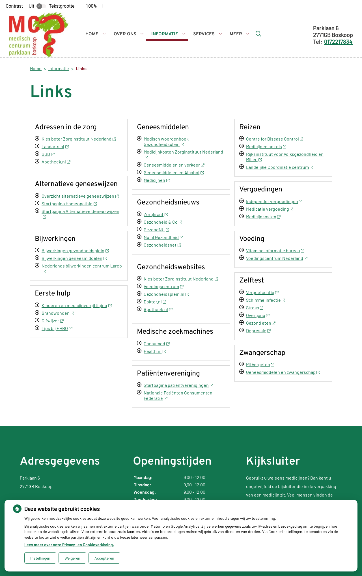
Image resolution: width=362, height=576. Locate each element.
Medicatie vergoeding (269, 209)
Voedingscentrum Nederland (276, 258)
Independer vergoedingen (274, 201)
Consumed (156, 343)
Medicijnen (156, 180)
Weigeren (72, 558)
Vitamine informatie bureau (275, 250)
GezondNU (156, 229)
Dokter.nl (155, 301)
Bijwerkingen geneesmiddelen (74, 258)
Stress (254, 307)
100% (91, 6)
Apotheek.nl (56, 161)
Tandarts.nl (55, 146)
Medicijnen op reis (266, 146)
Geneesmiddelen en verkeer (174, 164)
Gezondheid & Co (163, 222)
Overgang (258, 315)
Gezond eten (260, 322)
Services (204, 34)
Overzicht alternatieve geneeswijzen (80, 196)
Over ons (125, 34)
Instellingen (40, 558)
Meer (236, 34)
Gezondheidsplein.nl (166, 294)
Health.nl (155, 351)
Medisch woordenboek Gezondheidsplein (166, 141)
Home (91, 34)
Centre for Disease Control (274, 138)
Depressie (258, 330)
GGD (48, 154)
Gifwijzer (52, 320)
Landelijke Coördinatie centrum (279, 167)
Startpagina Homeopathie (69, 203)
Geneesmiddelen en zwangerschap (283, 372)
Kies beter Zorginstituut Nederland (79, 138)
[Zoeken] (258, 33)
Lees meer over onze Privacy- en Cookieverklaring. (69, 544)
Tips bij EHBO (57, 328)
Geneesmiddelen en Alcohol (174, 172)
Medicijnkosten (263, 216)
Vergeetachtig (262, 292)
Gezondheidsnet (162, 244)
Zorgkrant (156, 214)
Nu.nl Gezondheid (163, 237)
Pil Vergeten (260, 364)
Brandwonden (58, 313)
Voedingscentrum (163, 286)
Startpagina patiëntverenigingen (178, 385)
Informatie (164, 34)
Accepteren (104, 558)
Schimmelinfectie (265, 300)
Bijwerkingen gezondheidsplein (75, 250)
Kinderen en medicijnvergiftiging (76, 305)
